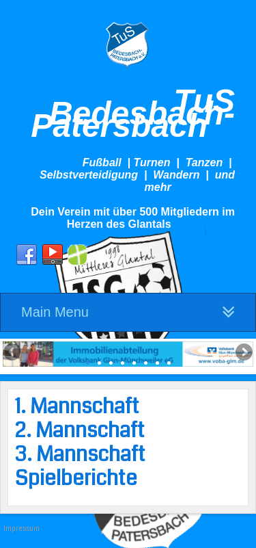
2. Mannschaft (80, 430)
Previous (13, 353)
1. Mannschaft (77, 406)
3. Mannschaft (80, 454)
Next (243, 353)
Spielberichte (76, 478)
